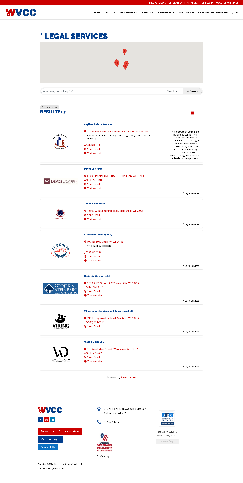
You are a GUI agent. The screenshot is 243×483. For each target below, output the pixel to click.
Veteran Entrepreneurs (183, 3)
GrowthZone (128, 377)
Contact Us (48, 447)
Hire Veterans (157, 3)
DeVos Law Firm (93, 169)
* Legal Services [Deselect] (49, 107)
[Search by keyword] (103, 91)
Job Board (207, 3)
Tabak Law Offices (94, 203)
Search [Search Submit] (192, 91)
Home (97, 12)
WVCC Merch (186, 12)
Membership (127, 12)
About (109, 12)
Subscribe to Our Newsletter (60, 431)
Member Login (50, 439)
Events (146, 12)
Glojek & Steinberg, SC (97, 276)
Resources (164, 12)
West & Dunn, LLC (94, 342)
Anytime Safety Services (98, 124)
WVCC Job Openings (227, 3)
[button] (125, 67)
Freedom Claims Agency (98, 234)
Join (235, 12)
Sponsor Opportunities (213, 12)
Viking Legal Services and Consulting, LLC (108, 311)
